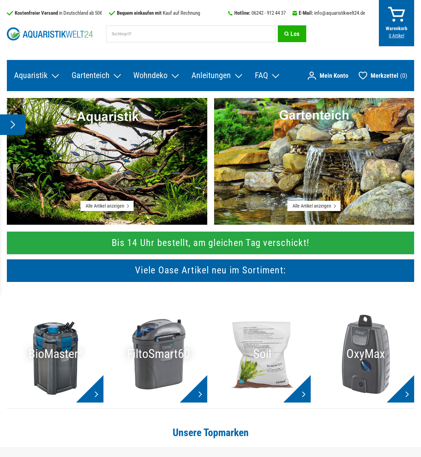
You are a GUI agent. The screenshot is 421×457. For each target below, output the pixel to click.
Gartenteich (90, 76)
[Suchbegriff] (191, 33)
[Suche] (291, 33)
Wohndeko (150, 76)
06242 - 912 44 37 (268, 13)
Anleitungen (211, 76)
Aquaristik (30, 76)
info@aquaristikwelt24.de (339, 13)
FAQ (261, 76)
